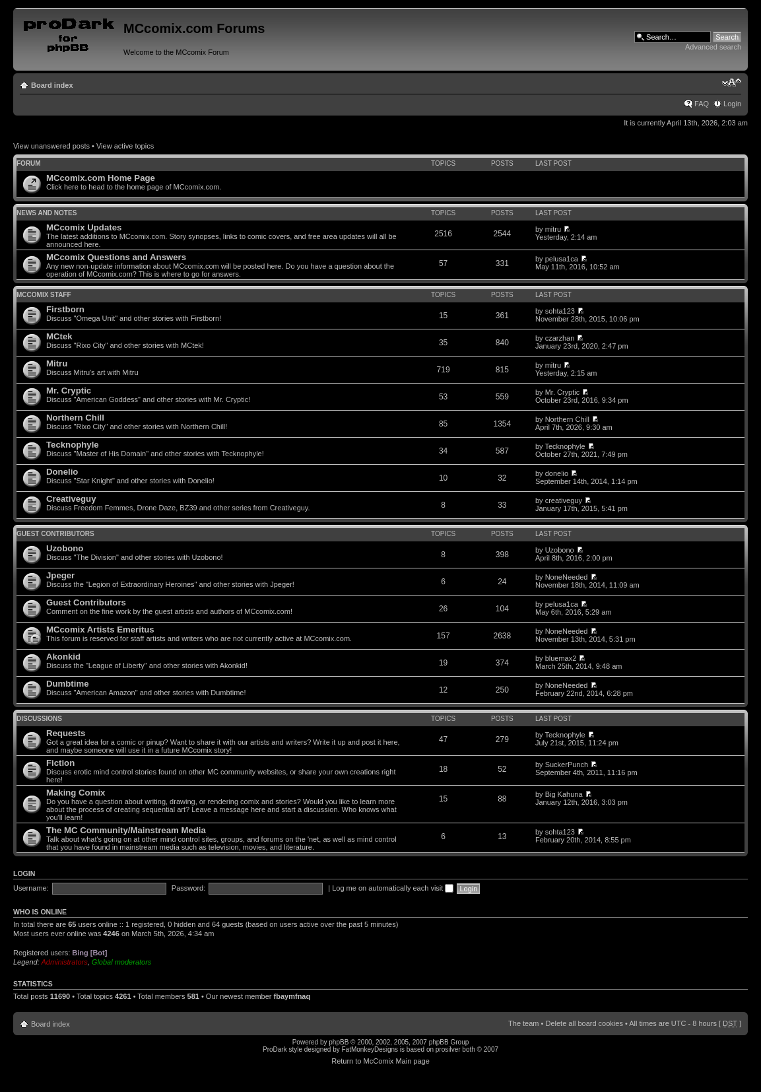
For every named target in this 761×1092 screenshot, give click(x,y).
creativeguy (563, 500)
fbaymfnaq (292, 996)
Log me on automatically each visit (392, 888)
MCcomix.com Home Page (100, 178)
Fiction (60, 763)
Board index (52, 85)
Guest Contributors (55, 533)
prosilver (448, 1049)
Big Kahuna (564, 794)
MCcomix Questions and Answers (116, 257)
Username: (31, 888)
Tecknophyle (72, 445)
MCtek (59, 336)
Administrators (64, 962)
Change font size (731, 82)
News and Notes (47, 213)
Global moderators (122, 962)
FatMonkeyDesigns (369, 1049)
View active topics (125, 146)
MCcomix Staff (44, 294)
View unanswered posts (51, 146)
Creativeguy (71, 499)
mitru (553, 229)
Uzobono (64, 548)
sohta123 (560, 311)
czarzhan (560, 338)
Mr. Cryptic (68, 390)
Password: (188, 888)
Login (732, 104)
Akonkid (63, 657)
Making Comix (75, 793)
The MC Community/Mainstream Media (126, 830)
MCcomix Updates (83, 227)
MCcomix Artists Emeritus (100, 629)
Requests (65, 733)
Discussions (39, 718)
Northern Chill (75, 418)
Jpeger (60, 575)
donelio (556, 473)
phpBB (338, 1042)
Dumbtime (67, 684)
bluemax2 (561, 658)
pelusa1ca (561, 259)
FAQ (701, 104)
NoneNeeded (566, 577)
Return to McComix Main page (380, 1061)
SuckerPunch (566, 764)
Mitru (56, 363)
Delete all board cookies (583, 1023)
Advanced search (713, 47)
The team (523, 1023)
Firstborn (65, 309)
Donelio (62, 472)
